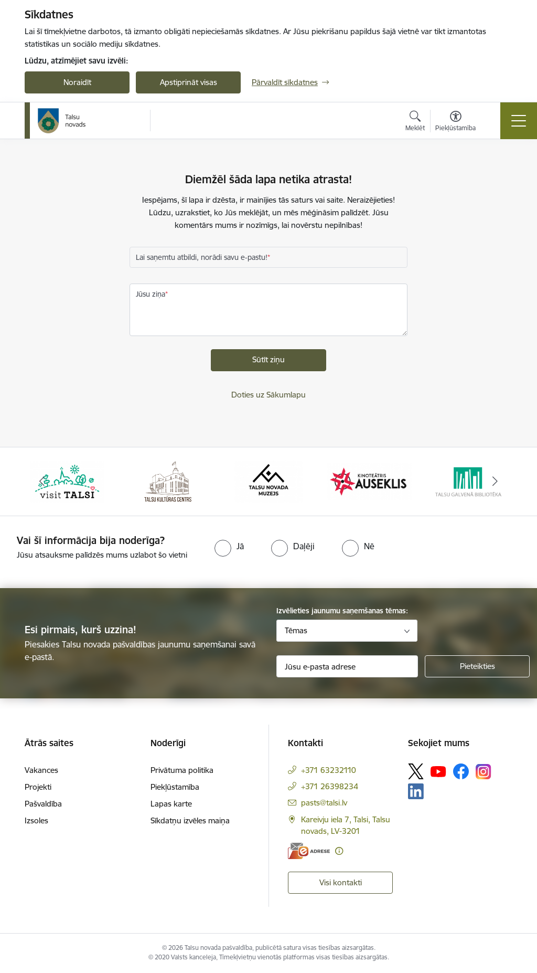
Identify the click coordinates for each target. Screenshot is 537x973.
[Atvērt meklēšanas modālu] (415, 122)
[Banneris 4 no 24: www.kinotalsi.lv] (369, 481)
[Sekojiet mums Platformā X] (416, 771)
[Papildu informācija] (339, 851)
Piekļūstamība (175, 787)
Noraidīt (77, 82)
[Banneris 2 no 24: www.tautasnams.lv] (167, 481)
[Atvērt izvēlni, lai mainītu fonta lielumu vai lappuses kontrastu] (455, 122)
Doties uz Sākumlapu (268, 395)
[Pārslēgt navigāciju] (518, 120)
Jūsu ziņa (150, 294)
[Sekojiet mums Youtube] (438, 771)
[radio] (229, 546)
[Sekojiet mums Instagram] (483, 771)
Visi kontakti (340, 882)
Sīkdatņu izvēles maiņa (190, 820)
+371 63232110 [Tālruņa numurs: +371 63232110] (328, 770)
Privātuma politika (182, 770)
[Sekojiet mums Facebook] (461, 771)
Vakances (41, 770)
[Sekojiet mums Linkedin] (416, 791)
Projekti (38, 787)
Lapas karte (171, 804)
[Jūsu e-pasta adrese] (347, 666)
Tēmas (296, 630)
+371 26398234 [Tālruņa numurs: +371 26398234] (329, 786)
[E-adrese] (309, 851)
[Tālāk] (495, 481)
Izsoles (36, 820)
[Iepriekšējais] (42, 481)
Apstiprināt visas (188, 82)
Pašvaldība (43, 804)
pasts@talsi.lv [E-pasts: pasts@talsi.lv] (324, 803)
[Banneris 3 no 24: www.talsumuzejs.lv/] (268, 481)
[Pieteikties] (477, 666)
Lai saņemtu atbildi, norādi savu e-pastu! (201, 257)
